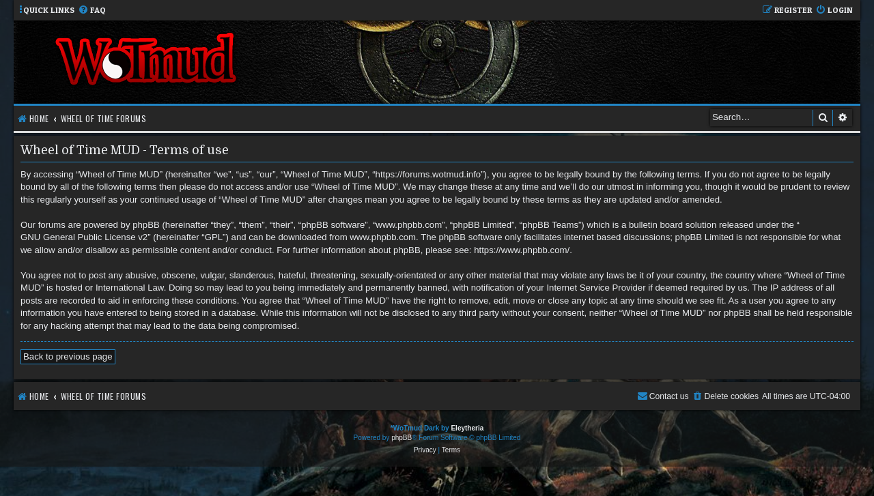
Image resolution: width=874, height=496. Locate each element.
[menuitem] (92, 10)
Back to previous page (68, 356)
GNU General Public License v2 (83, 237)
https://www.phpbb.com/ (521, 250)
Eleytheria (467, 428)
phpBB (401, 437)
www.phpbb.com (383, 237)
